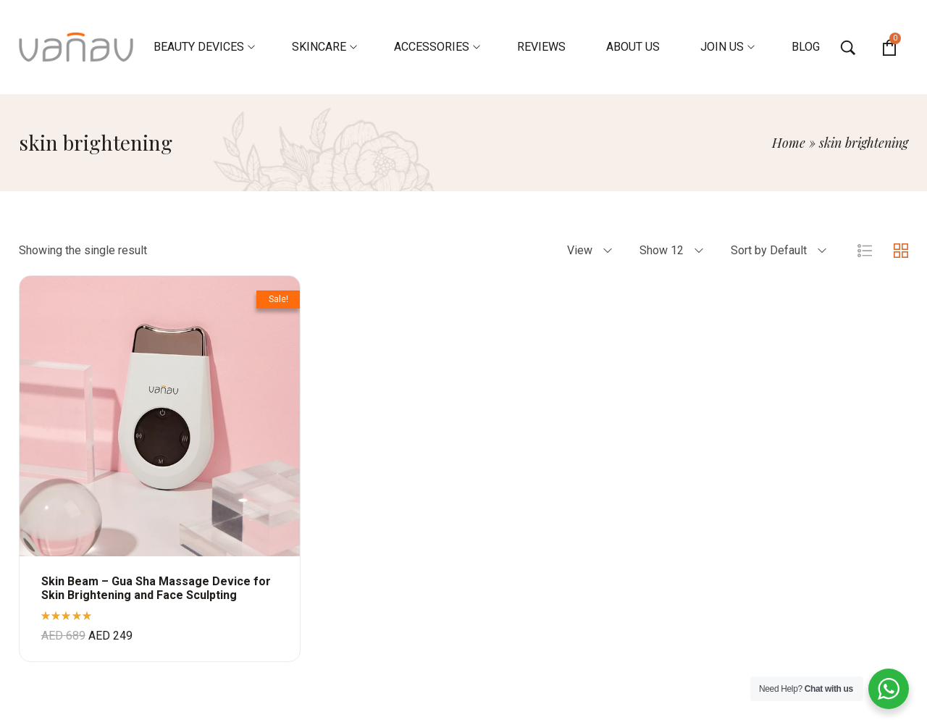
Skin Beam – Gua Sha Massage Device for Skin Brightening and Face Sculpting (156, 588)
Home (788, 142)
